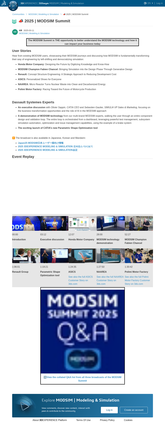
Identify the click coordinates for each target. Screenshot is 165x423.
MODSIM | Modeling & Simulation (34, 33)
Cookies (128, 420)
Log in (109, 410)
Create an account (133, 410)
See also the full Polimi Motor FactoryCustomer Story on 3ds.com (137, 280)
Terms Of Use (83, 420)
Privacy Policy (107, 420)
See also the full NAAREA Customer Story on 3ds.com (110, 280)
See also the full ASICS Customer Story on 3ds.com (80, 280)
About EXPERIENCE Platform (50, 420)
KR (20, 30)
